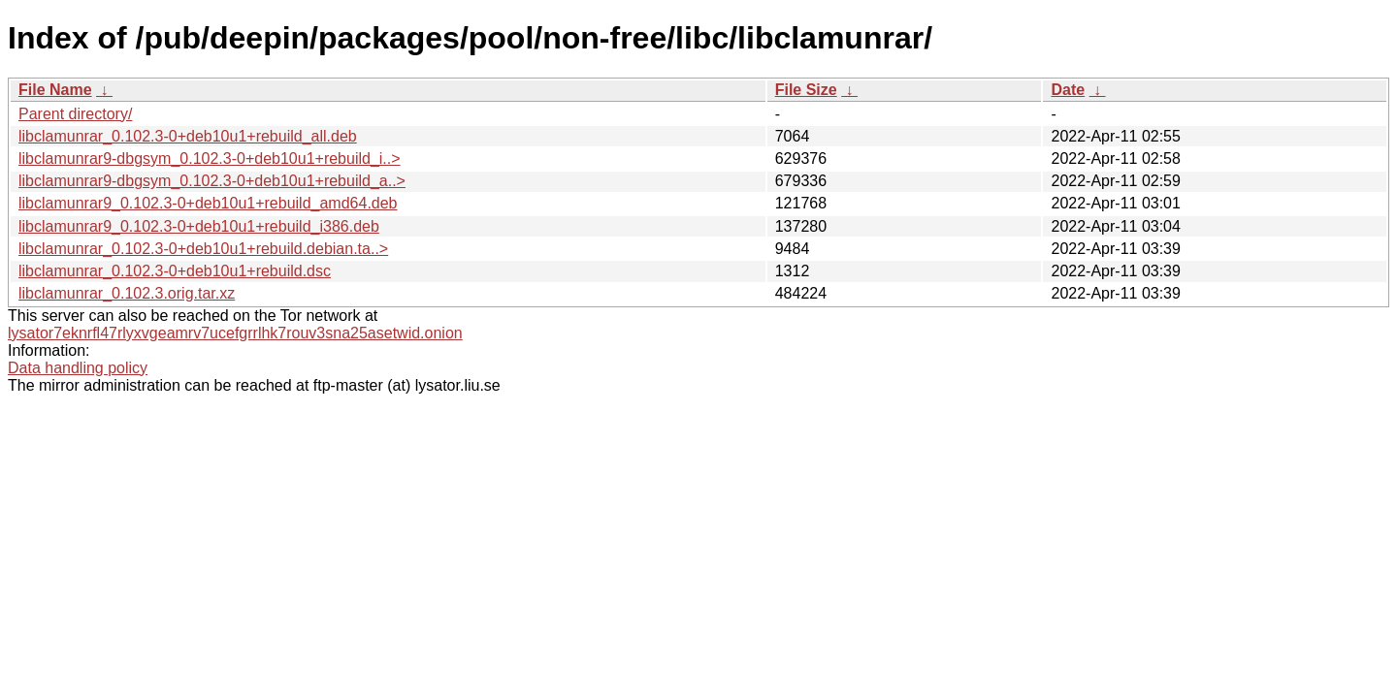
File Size (806, 89)
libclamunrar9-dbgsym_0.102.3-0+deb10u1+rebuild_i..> (209, 158)
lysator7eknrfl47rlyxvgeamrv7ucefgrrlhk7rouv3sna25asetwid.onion (235, 333)
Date (1068, 89)
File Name (55, 89)
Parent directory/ (75, 114)
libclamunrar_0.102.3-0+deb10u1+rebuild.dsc (174, 271)
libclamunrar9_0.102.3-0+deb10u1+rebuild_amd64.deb (208, 203)
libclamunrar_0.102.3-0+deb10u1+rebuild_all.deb (187, 136)
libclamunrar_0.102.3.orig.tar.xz (126, 293)
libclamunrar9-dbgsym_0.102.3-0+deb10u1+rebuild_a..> (212, 181)
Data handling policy (77, 368)
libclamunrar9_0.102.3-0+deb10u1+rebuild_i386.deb (198, 226)
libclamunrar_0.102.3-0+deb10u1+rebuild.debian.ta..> (203, 248)
